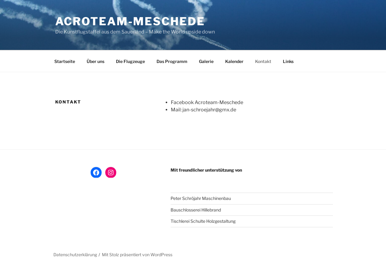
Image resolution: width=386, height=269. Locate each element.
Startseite (64, 61)
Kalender (234, 61)
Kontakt (263, 61)
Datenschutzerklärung (75, 254)
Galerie (206, 61)
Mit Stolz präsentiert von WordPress (137, 254)
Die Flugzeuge (130, 61)
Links (288, 61)
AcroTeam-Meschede (130, 21)
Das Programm (172, 61)
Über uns (95, 61)
